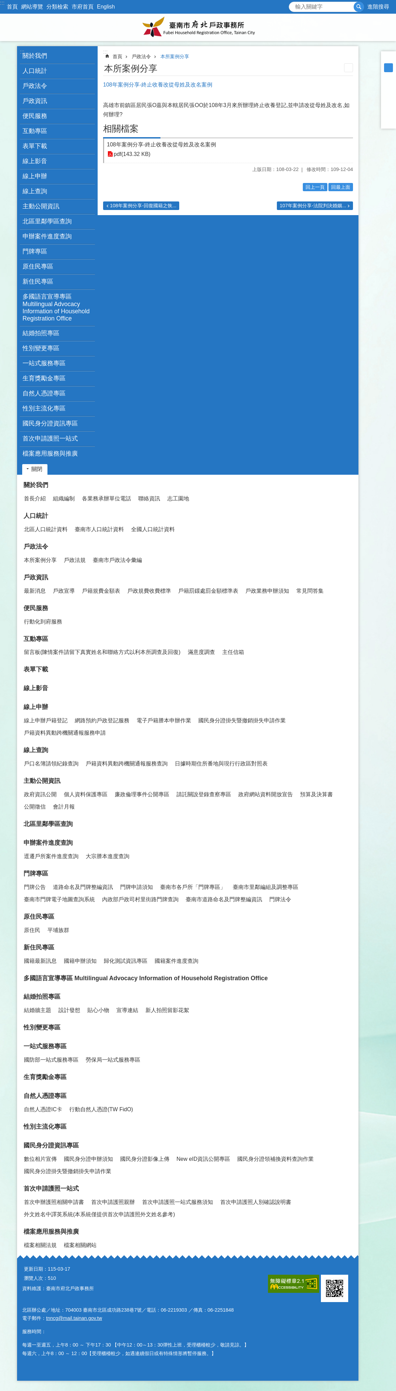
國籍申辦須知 (80, 961)
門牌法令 (280, 899)
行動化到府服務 (43, 622)
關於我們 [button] (35, 55)
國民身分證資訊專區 (51, 1145)
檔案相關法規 (40, 1245)
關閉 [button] (36, 469)
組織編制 (64, 498)
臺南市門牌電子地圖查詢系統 (59, 899)
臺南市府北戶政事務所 (198, 27)
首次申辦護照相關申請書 (54, 1202)
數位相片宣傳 (40, 1159)
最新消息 (35, 591)
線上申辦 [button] (35, 176)
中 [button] (388, 67)
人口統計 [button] (35, 70)
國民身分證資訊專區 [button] (50, 423)
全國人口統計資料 (153, 529)
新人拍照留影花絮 (167, 1010)
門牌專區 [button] (35, 251)
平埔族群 (58, 930)
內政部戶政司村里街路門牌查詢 (140, 899)
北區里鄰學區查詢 (47, 221)
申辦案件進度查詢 (48, 842)
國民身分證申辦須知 (88, 1159)
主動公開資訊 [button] (41, 206)
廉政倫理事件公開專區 (142, 794)
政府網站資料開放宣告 (265, 794)
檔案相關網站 (80, 1245)
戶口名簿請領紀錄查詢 (51, 763)
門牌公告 (35, 887)
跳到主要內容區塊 (3, 3)
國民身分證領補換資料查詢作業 (275, 1159)
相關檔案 (121, 128)
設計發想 (69, 1010)
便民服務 (36, 608)
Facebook (388, 85)
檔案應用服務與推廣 (51, 1231)
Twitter (388, 103)
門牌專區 (36, 873)
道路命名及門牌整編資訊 (83, 887)
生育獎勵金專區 (44, 378)
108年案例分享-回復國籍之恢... (143, 205)
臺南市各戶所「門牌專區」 (193, 887)
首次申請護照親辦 (113, 1202)
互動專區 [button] (35, 131)
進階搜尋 (378, 7)
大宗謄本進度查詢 (107, 856)
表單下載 (35, 146)
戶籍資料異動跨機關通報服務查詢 (127, 763)
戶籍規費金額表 (101, 591)
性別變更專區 (41, 348)
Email (388, 121)
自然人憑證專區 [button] (44, 393)
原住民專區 (39, 916)
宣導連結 (127, 1010)
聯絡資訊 (149, 498)
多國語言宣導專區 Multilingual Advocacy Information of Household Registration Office (56, 307)
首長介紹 (35, 498)
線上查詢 (36, 750)
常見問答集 (310, 591)
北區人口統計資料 (46, 529)
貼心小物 (98, 1010)
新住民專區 (39, 947)
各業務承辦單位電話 (106, 498)
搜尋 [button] (359, 7)
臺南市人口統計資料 (99, 529)
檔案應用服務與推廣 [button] (50, 453)
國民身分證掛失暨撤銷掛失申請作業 (242, 720)
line (388, 112)
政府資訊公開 (40, 794)
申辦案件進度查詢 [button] (47, 236)
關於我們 (36, 485)
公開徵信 (35, 807)
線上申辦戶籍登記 (46, 720)
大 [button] (388, 76)
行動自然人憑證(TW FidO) (101, 1109)
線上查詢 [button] (35, 191)
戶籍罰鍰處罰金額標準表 (208, 591)
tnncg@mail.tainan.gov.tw (74, 1318)
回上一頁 (315, 187)
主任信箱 (233, 652)
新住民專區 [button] (38, 281)
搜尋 (294, 5)
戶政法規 (75, 560)
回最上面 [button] (340, 187)
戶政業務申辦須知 (267, 591)
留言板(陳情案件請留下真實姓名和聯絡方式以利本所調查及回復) (102, 652)
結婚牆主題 (37, 1010)
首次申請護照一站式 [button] (50, 438)
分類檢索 (57, 7)
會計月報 (64, 807)
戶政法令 (141, 56)
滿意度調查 (201, 652)
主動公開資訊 (42, 780)
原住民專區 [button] (38, 266)
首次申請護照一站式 (51, 1188)
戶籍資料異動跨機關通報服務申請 (65, 733)
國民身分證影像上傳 (144, 1159)
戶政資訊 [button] (35, 100)
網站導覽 (32, 7)
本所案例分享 (174, 56)
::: (2, 3)
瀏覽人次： (36, 1278)
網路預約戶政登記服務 (102, 720)
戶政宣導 (64, 591)
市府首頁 (83, 7)
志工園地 (178, 498)
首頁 (12, 7)
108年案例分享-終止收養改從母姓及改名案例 (161, 144)
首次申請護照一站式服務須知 (177, 1202)
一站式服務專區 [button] (44, 363)
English (106, 7)
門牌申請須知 (136, 887)
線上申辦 (36, 707)
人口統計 (36, 515)
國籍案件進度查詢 (176, 961)
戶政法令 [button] (35, 85)
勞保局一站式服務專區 (113, 1060)
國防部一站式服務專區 (51, 1060)
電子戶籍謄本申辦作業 (164, 720)
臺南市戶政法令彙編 (117, 560)
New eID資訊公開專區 (203, 1159)
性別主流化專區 (44, 408)
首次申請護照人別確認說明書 (255, 1202)
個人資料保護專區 (86, 794)
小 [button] (388, 58)
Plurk (388, 94)
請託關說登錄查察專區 (203, 794)
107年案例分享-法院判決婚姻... (313, 205)
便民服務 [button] (35, 116)
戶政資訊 (36, 577)
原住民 (32, 930)
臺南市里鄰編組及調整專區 (265, 887)
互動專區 (36, 638)
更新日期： (36, 1269)
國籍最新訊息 (40, 961)
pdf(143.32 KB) (132, 154)
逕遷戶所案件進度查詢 (51, 856)
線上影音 (35, 161)
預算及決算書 (316, 794)
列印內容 (348, 67)
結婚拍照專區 (42, 996)
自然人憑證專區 (45, 1095)
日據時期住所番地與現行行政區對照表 (221, 763)
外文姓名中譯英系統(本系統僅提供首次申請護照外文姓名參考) (99, 1214)
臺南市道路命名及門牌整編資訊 (224, 899)
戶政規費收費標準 (149, 591)
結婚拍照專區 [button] (41, 333)
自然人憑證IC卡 (43, 1109)
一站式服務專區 (45, 1046)
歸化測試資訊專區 (125, 961)
